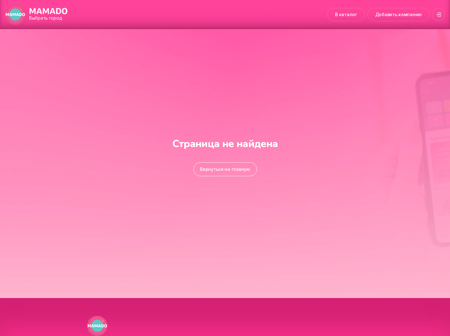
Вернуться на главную (225, 169)
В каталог (346, 14)
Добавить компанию (398, 14)
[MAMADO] (15, 14)
